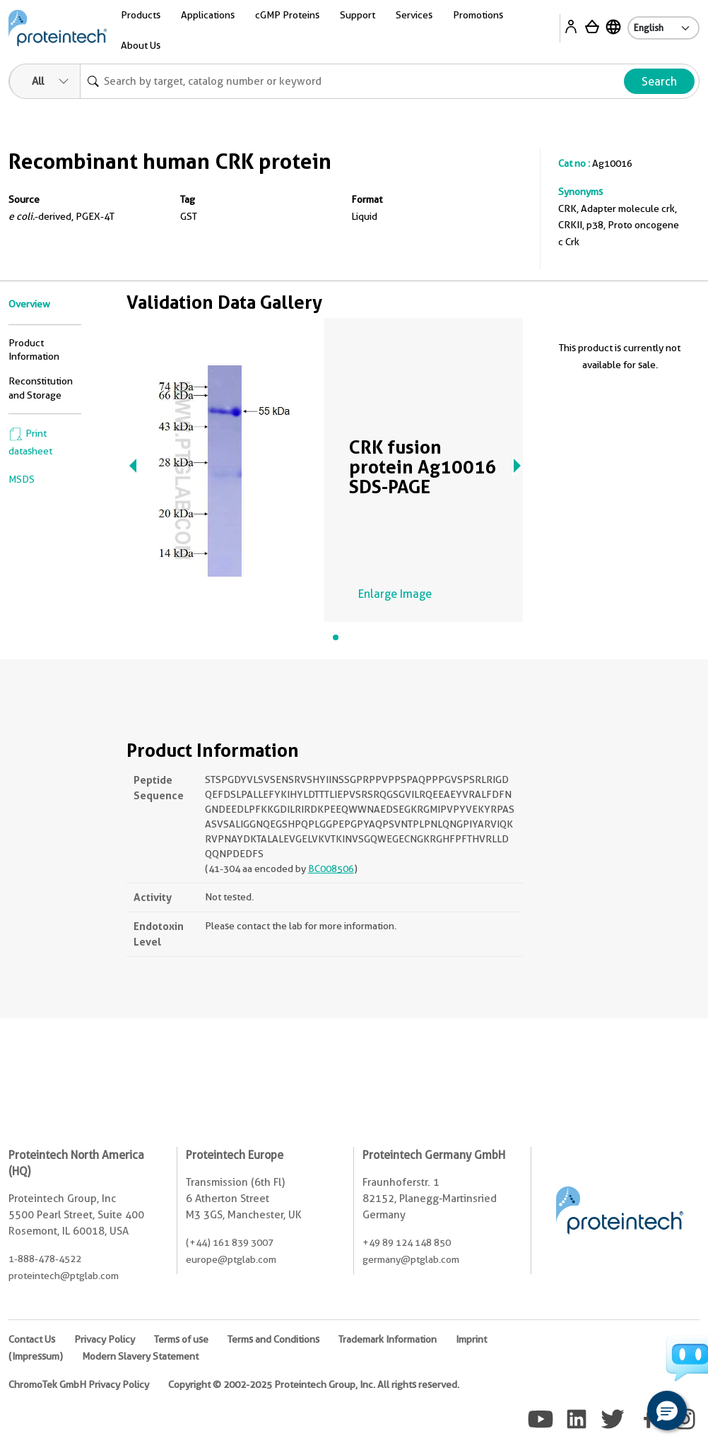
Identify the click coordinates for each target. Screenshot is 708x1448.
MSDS (21, 479)
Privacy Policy (104, 1339)
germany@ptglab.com (410, 1259)
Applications (208, 14)
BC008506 (331, 868)
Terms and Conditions (273, 1339)
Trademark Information (387, 1339)
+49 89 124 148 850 (406, 1242)
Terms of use (181, 1339)
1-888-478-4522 (44, 1258)
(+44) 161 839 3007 (229, 1242)
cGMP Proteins (287, 14)
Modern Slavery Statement (140, 1356)
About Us (140, 45)
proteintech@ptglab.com (63, 1275)
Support (357, 14)
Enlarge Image (395, 594)
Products (140, 14)
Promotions (478, 14)
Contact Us (31, 1339)
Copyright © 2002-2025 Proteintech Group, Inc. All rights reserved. (313, 1384)
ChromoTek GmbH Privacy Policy (78, 1384)
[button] (667, 1410)
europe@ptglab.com (231, 1259)
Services (414, 14)
